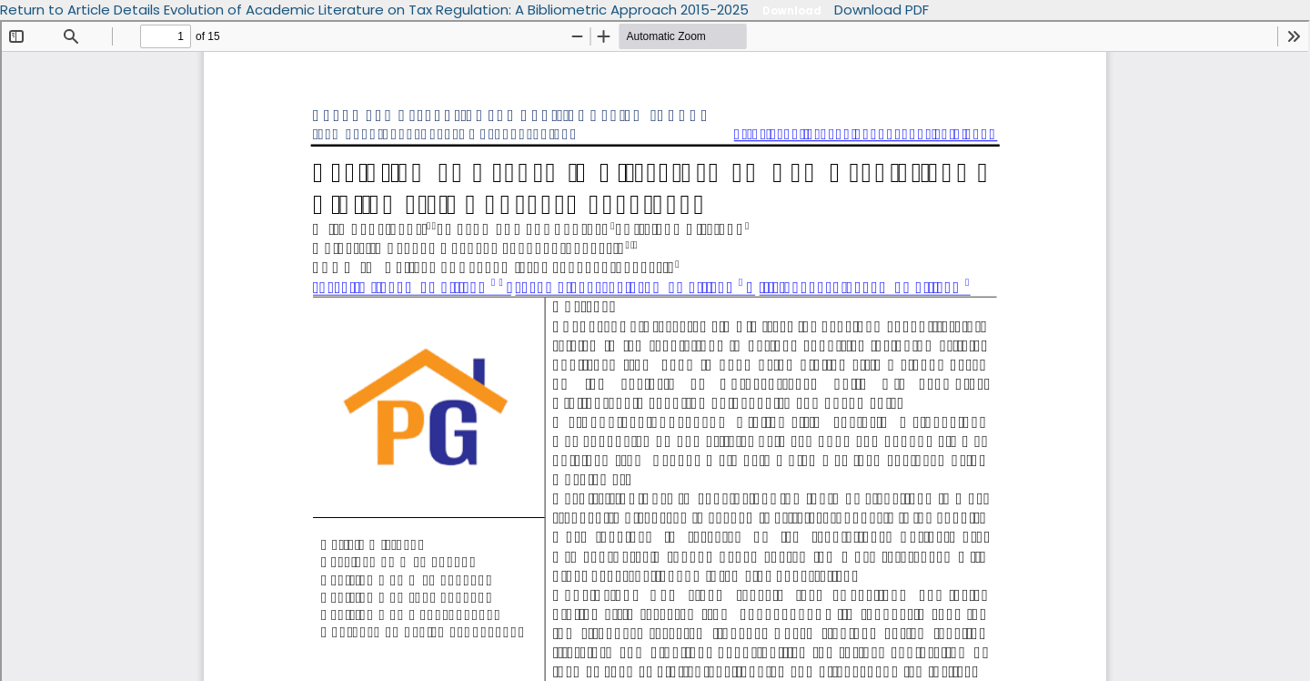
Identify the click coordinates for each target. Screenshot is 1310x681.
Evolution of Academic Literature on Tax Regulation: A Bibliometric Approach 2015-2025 (458, 9)
